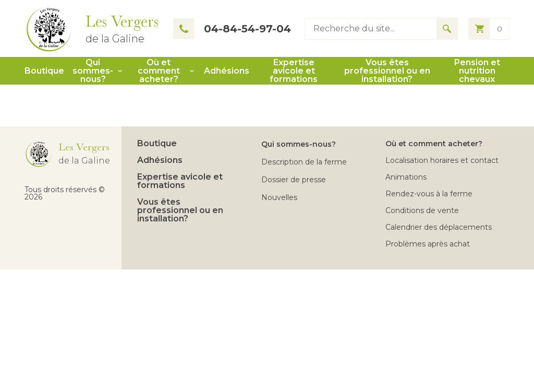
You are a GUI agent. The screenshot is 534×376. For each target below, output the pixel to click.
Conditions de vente (422, 210)
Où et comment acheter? (159, 71)
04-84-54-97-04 (232, 28)
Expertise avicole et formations (294, 71)
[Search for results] (446, 28)
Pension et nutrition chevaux (477, 71)
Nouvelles (279, 197)
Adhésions (226, 71)
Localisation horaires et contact (442, 160)
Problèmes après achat (427, 244)
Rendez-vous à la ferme (428, 193)
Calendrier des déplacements (438, 227)
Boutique (44, 71)
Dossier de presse (293, 179)
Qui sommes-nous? (92, 71)
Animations (406, 177)
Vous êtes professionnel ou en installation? (387, 71)
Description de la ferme (304, 162)
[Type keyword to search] (370, 28)
